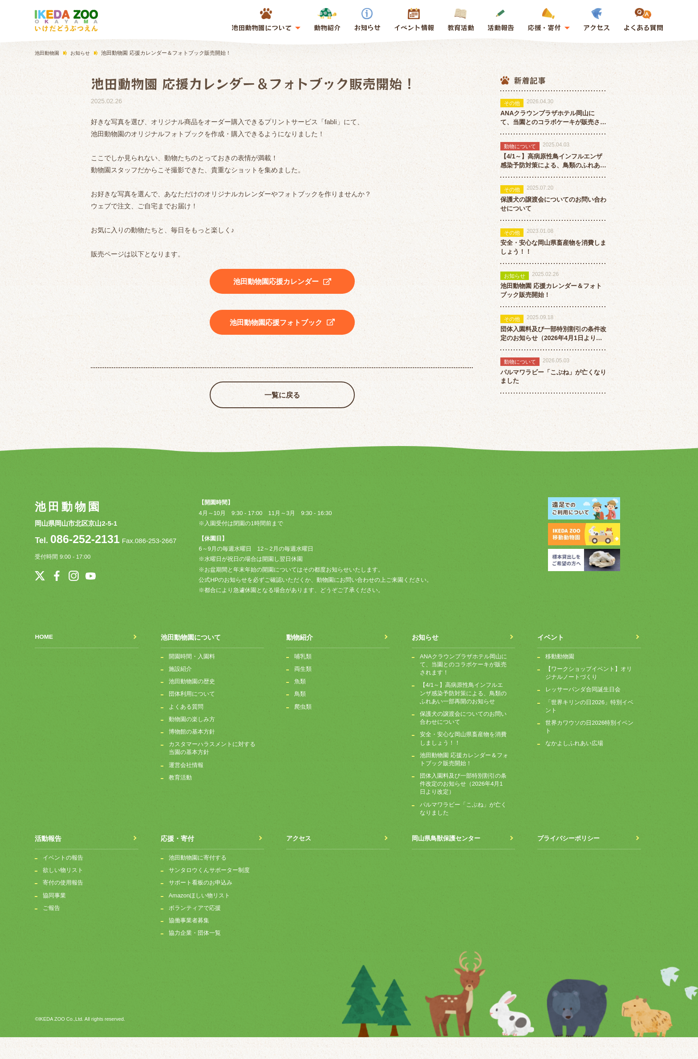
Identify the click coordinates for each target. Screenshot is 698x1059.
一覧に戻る (282, 409)
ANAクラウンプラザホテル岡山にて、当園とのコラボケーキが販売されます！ (463, 686)
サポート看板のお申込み (200, 904)
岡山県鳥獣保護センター (448, 860)
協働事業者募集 (189, 942)
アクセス (596, 20)
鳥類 (300, 716)
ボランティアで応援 (195, 929)
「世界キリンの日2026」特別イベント (589, 728)
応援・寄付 (177, 860)
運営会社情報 (186, 786)
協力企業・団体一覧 (195, 955)
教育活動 (460, 20)
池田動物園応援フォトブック (282, 329)
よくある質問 (643, 20)
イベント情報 (414, 27)
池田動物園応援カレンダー (282, 281)
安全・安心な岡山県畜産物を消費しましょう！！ (463, 760)
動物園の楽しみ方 (192, 741)
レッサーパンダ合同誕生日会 (583, 711)
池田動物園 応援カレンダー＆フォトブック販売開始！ (464, 781)
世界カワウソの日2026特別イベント (589, 748)
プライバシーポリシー (570, 860)
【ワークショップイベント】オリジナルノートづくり (588, 694)
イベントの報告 (63, 879)
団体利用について (192, 716)
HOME (45, 659)
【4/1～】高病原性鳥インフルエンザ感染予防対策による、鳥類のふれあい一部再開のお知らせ (463, 715)
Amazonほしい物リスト (200, 917)
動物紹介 (327, 20)
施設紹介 (180, 690)
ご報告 (51, 929)
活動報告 (500, 20)
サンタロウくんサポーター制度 (209, 892)
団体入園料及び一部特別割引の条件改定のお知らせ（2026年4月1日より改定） (463, 805)
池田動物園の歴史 (192, 703)
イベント (550, 659)
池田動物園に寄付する (198, 879)
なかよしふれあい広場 (574, 765)
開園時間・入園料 (192, 678)
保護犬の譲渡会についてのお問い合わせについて (463, 739)
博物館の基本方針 (192, 753)
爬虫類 (303, 728)
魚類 (300, 703)
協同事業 (54, 917)
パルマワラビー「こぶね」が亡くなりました (463, 830)
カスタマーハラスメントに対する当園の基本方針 (212, 770)
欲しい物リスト (63, 892)
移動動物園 (559, 678)
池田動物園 (67, 521)
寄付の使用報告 (63, 904)
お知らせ (367, 20)
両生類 (303, 690)
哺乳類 (303, 678)
